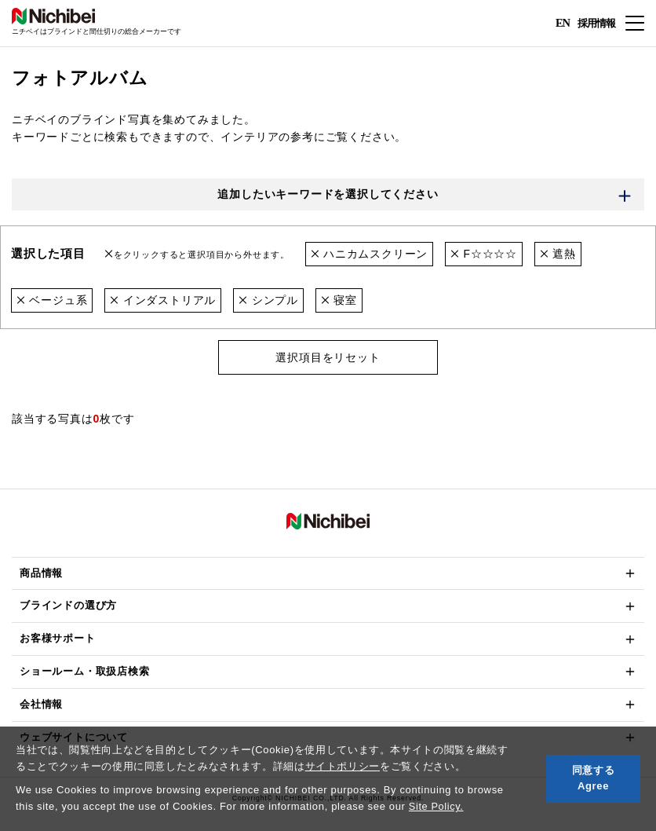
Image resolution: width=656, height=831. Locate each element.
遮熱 (558, 254)
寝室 (339, 300)
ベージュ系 (52, 300)
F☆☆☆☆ (483, 254)
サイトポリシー (343, 766)
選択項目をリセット (327, 357)
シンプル (268, 300)
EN (562, 23)
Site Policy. (437, 806)
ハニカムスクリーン (369, 254)
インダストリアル (164, 300)
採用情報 (594, 22)
